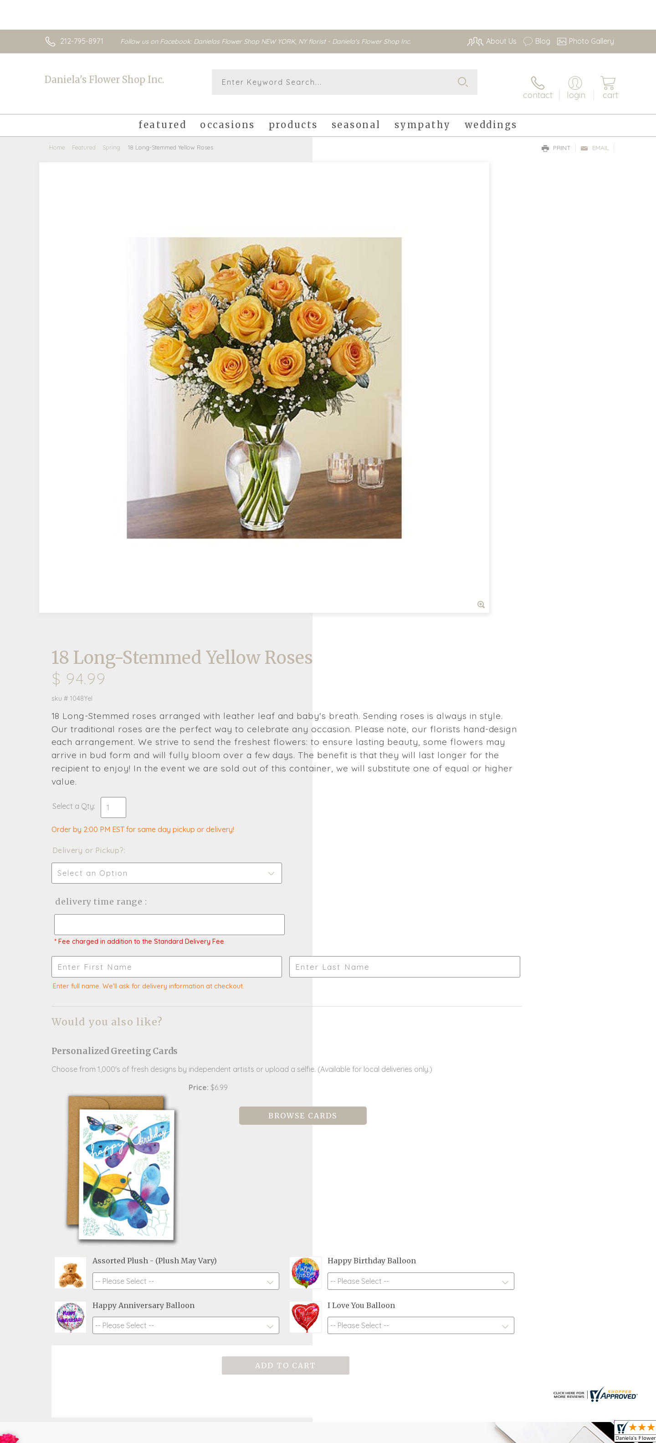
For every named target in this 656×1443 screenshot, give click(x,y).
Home (57, 139)
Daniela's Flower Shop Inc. (104, 79)
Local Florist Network (533, 1434)
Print (556, 139)
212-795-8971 (81, 41)
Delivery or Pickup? (364, 394)
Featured (84, 139)
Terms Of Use (414, 1434)
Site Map (590, 1434)
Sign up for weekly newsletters (442, 1150)
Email (594, 139)
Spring (111, 139)
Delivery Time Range (374, 445)
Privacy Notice (468, 1434)
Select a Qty (349, 350)
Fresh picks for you (248, 1155)
